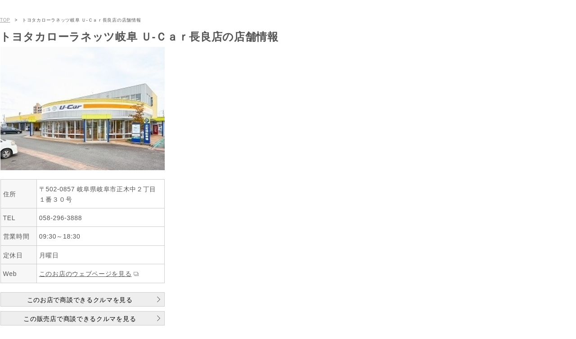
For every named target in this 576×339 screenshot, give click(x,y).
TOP (5, 20)
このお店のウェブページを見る (85, 273)
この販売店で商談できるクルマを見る (79, 318)
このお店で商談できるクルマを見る (80, 299)
